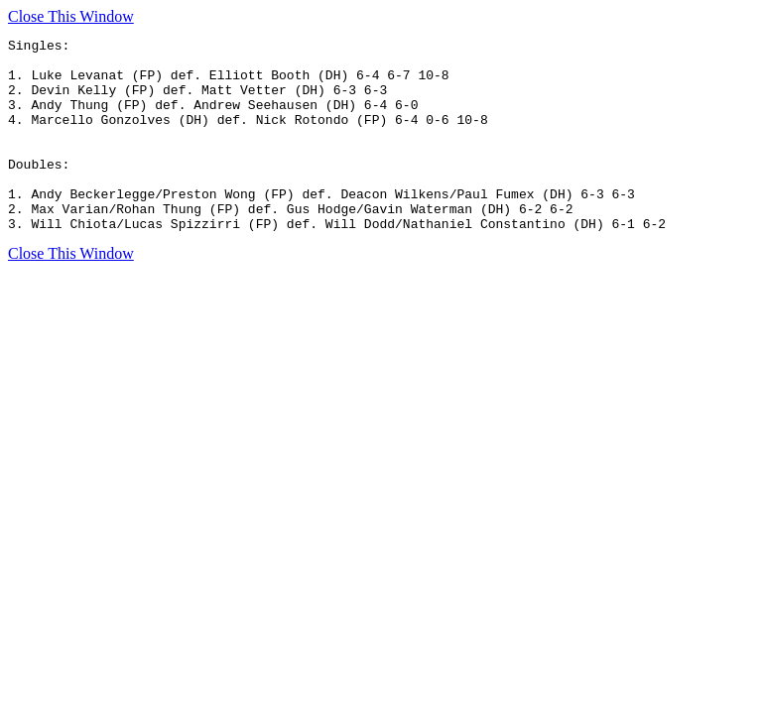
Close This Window (71, 16)
